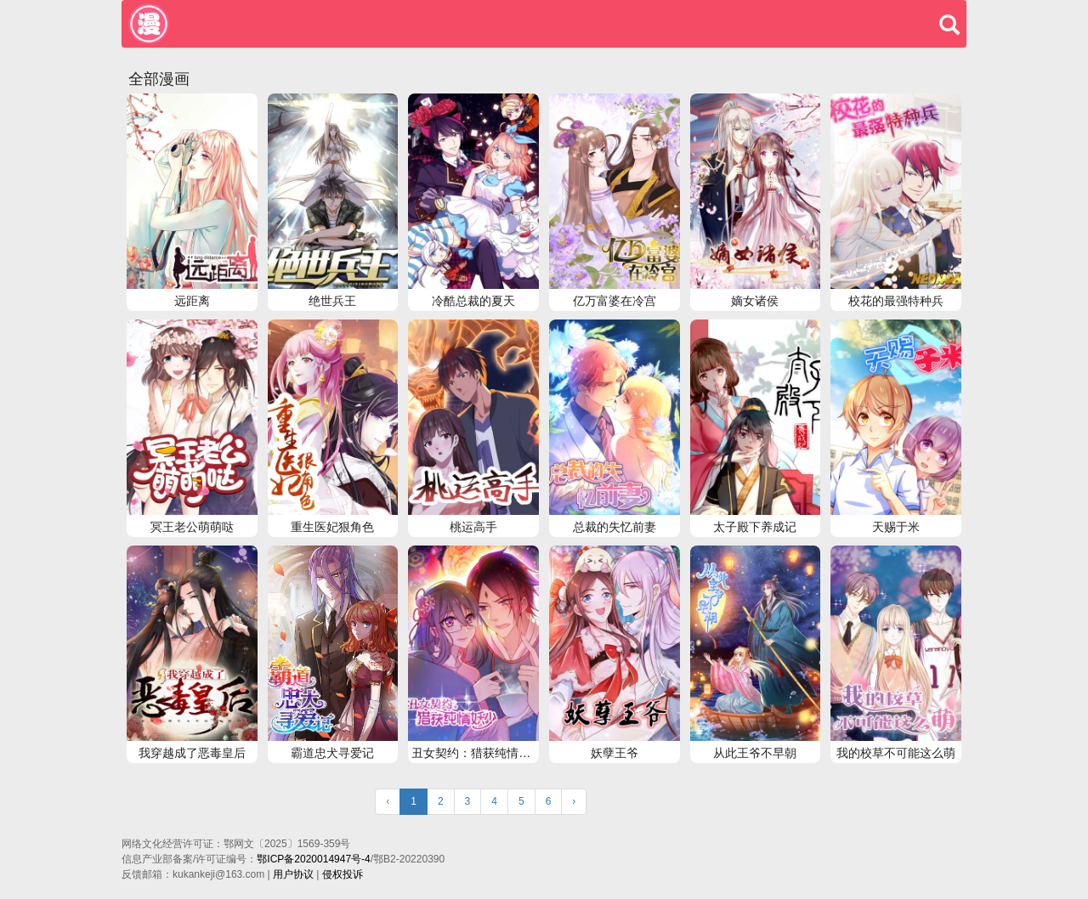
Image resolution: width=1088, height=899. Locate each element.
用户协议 (293, 874)
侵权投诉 (342, 874)
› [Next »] (573, 801)
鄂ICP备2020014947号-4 (313, 859)
